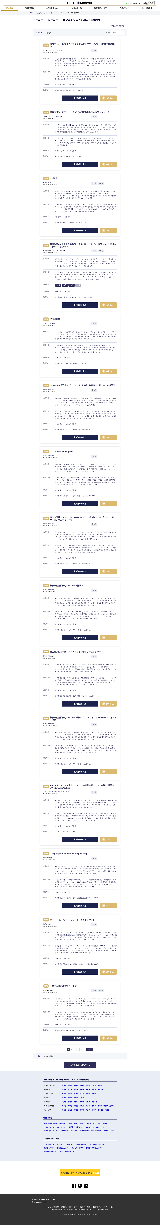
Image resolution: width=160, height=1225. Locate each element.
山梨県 (88, 1093)
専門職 (71, 1127)
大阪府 (76, 1102)
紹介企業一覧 (77, 8)
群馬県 (76, 1089)
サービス (106, 1123)
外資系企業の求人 (82, 1144)
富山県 (70, 1093)
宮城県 (88, 1085)
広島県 (82, 1106)
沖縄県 (107, 1110)
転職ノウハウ (125, 8)
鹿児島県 (100, 1110)
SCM (75, 1123)
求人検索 (9, 8)
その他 (112, 1131)
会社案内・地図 (50, 1207)
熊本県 (82, 1110)
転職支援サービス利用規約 (103, 1207)
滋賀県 (64, 1102)
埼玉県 (82, 1089)
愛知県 (76, 1098)
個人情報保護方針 (58, 1210)
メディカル (74, 1131)
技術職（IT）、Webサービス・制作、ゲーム (90, 1127)
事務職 (105, 1131)
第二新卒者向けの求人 (97, 1144)
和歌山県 (94, 1102)
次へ (88, 1049)
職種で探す (47, 1118)
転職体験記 (29, 8)
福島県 (100, 1085)
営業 (99, 1123)
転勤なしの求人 (49, 1148)
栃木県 (70, 1089)
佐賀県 (70, 1110)
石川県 (76, 1093)
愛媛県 (105, 1106)
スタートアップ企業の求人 (65, 1144)
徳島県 (94, 1106)
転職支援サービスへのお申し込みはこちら (80, 1173)
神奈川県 (100, 1089)
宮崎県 (94, 1110)
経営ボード (63, 1123)
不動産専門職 (84, 1131)
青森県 (70, 1085)
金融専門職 (64, 1131)
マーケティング (90, 1123)
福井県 (82, 1093)
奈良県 (88, 1102)
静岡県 (70, 1098)
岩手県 (82, 1085)
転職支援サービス (100, 8)
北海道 (64, 1085)
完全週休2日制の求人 (51, 1151)
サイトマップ (91, 1210)
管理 (70, 1123)
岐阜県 (64, 1098)
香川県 (100, 1106)
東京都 (94, 1089)
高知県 (111, 1106)
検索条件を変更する (117, 26)
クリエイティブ (49, 1127)
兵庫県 (82, 1102)
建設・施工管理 (96, 1131)
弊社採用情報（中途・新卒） (67, 1207)
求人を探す (39, 13)
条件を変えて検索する (80, 1065)
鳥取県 (64, 1106)
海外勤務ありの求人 (63, 1148)
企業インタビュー (52, 8)
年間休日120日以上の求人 (94, 1148)
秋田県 (76, 1085)
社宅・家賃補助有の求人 (68, 1151)
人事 (81, 1123)
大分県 (88, 1110)
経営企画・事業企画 (50, 1123)
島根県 (70, 1106)
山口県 (88, 1106)
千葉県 (88, 1089)
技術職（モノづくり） (51, 1131)
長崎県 (76, 1110)
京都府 (70, 1102)
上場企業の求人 (49, 1144)
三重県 (82, 1098)
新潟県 (64, 1093)
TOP (31, 13)
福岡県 (64, 1110)
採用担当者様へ (148, 8)
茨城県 (64, 1089)
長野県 (94, 1093)
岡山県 (76, 1106)
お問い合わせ (103, 1210)
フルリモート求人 (77, 1148)
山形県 (94, 1085)
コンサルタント (62, 1127)
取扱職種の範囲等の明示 (76, 1210)
